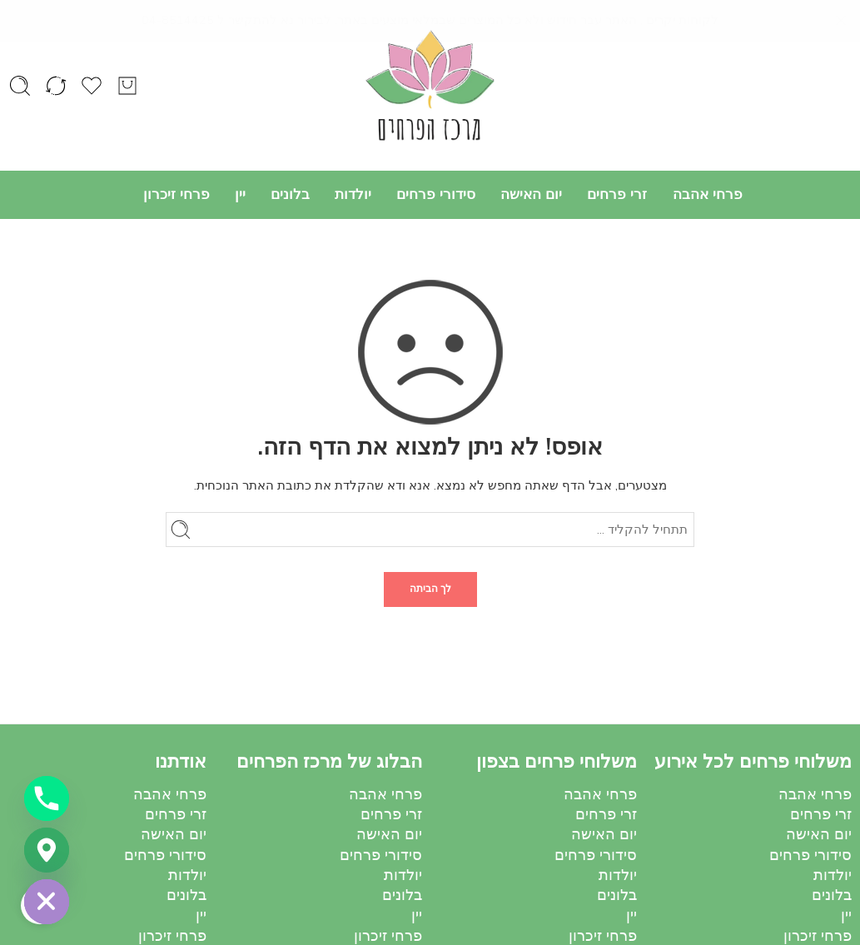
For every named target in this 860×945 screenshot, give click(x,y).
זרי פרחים (617, 194)
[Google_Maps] (46, 850)
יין (240, 194)
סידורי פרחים (435, 194)
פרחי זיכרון (176, 194)
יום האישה (531, 194)
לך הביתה (430, 588)
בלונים (290, 194)
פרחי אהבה (708, 194)
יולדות (353, 194)
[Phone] (46, 798)
